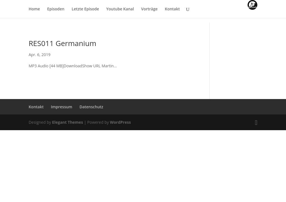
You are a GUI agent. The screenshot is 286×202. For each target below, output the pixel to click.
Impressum (61, 106)
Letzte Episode (85, 9)
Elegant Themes (67, 122)
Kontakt (172, 9)
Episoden (55, 9)
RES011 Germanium (62, 43)
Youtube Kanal (120, 9)
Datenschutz (91, 106)
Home (34, 9)
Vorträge (149, 9)
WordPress (120, 122)
